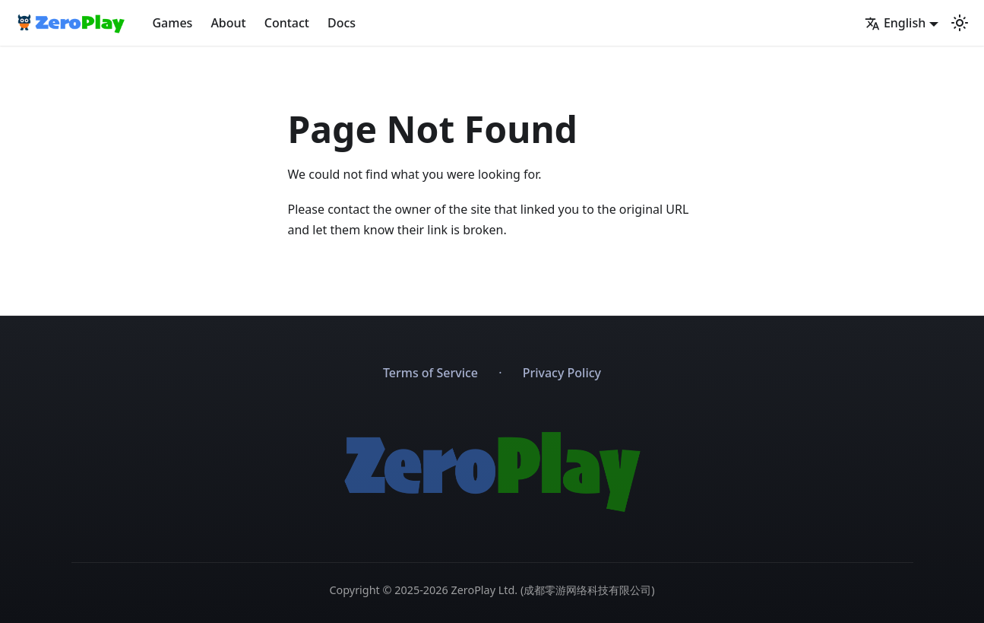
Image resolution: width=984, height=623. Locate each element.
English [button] (895, 22)
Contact (286, 22)
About (227, 22)
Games (172, 22)
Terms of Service (430, 372)
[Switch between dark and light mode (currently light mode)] (960, 23)
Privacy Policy (562, 372)
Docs (341, 22)
